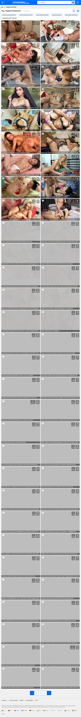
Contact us (4, 700)
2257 (36, 700)
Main (2, 7)
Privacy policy (29, 700)
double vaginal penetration (26, 15)
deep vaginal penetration (42, 15)
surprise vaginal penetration (9, 15)
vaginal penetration (57, 15)
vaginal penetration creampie (9, 18)
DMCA (21, 700)
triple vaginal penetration (71, 15)
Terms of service (14, 700)
